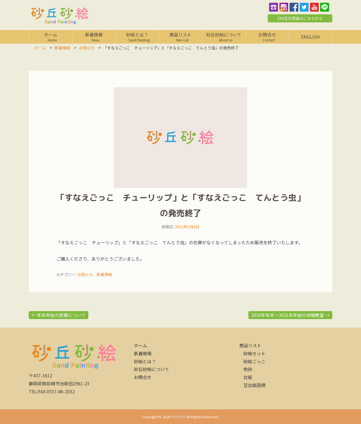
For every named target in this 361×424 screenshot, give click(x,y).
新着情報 (93, 36)
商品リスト (180, 36)
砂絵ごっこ (254, 361)
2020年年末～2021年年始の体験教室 (290, 315)
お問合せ (267, 36)
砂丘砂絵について (223, 36)
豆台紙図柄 (254, 385)
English (310, 36)
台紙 (247, 377)
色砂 (247, 369)
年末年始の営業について (58, 315)
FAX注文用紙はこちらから (300, 18)
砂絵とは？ (137, 36)
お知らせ (85, 274)
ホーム (50, 36)
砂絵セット (254, 353)
